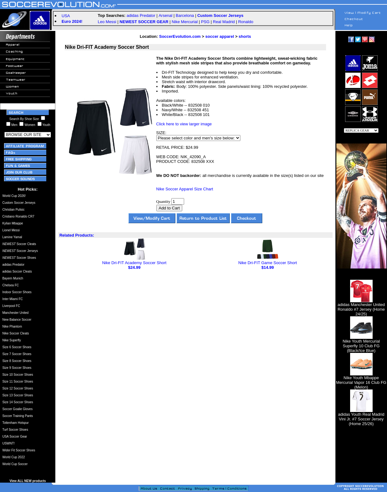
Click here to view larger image (184, 124)
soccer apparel (219, 36)
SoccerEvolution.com (180, 36)
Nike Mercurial (185, 21)
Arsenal (165, 15)
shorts (245, 36)
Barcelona (185, 15)
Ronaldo (245, 21)
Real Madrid (224, 21)
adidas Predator (141, 15)
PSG (205, 21)
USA (66, 15)
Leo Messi (107, 21)
